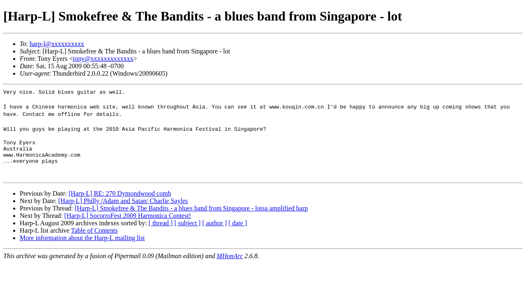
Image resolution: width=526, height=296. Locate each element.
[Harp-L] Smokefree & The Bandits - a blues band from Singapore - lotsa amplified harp (191, 213)
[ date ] (237, 227)
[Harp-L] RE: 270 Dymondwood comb (120, 198)
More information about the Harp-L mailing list (82, 242)
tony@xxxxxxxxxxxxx (103, 58)
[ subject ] (187, 227)
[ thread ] (161, 227)
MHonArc (229, 260)
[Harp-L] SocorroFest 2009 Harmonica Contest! (128, 220)
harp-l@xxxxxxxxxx (57, 43)
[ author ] (214, 227)
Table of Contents (94, 235)
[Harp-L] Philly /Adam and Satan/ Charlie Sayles (123, 205)
